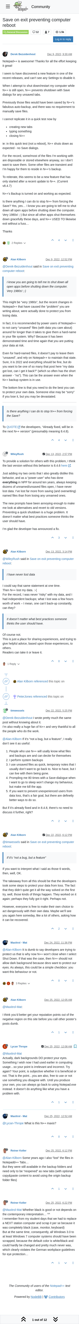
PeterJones (24, 696)
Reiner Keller (19, 1150)
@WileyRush (11, 559)
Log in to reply (63, 39)
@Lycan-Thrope (13, 1123)
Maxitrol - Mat (19, 942)
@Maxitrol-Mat (12, 1007)
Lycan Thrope (19, 1046)
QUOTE (13, 427)
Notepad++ (57, 1285)
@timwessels (11, 842)
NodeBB (36, 1296)
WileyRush (17, 454)
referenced (41, 681)
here (66, 465)
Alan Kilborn (18, 259)
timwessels (17, 710)
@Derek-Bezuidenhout (17, 266)
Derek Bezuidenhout (23, 54)
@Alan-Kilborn (12, 739)
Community (40, 7)
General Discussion (16, 32)
